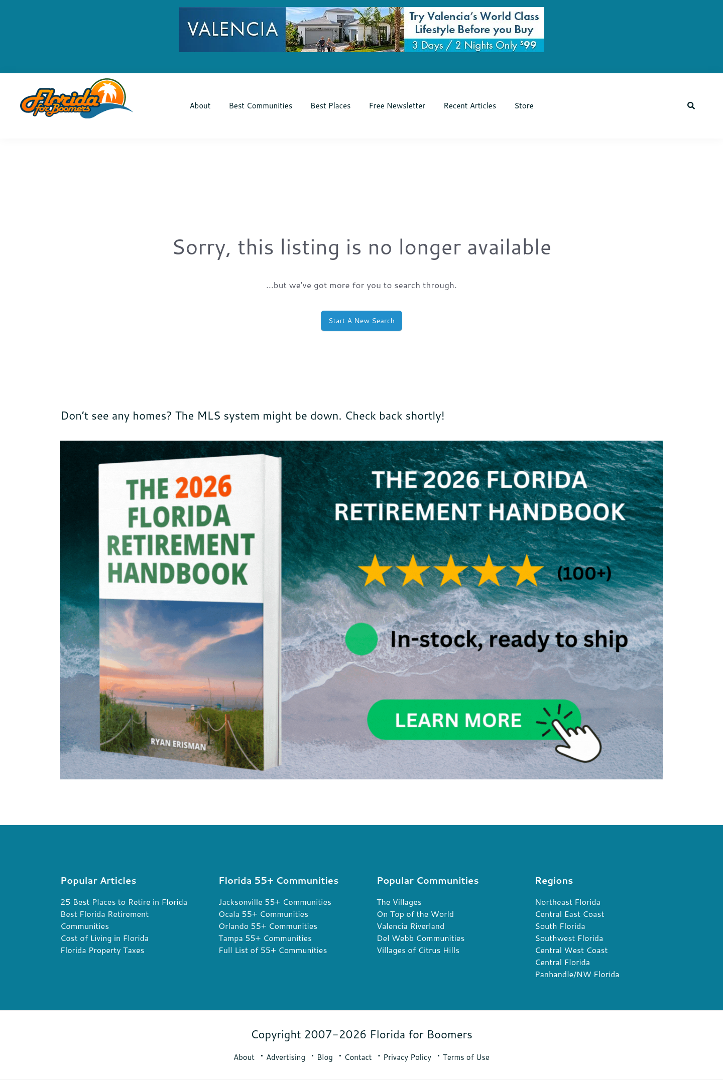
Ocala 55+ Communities (263, 913)
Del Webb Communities (420, 937)
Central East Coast (569, 913)
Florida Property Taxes (102, 950)
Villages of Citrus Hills (418, 950)
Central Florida (562, 962)
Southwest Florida (569, 937)
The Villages (399, 901)
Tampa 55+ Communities (265, 937)
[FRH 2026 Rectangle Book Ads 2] (361, 448)
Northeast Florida (567, 901)
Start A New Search (361, 321)
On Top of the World (415, 913)
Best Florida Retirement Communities (104, 919)
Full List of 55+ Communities (272, 950)
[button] (691, 106)
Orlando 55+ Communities (267, 925)
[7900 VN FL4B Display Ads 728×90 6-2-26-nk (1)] (361, 14)
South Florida (560, 925)
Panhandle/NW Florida (577, 974)
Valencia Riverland (410, 925)
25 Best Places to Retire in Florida (123, 901)
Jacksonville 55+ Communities (274, 901)
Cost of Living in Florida (104, 937)
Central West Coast (571, 950)
